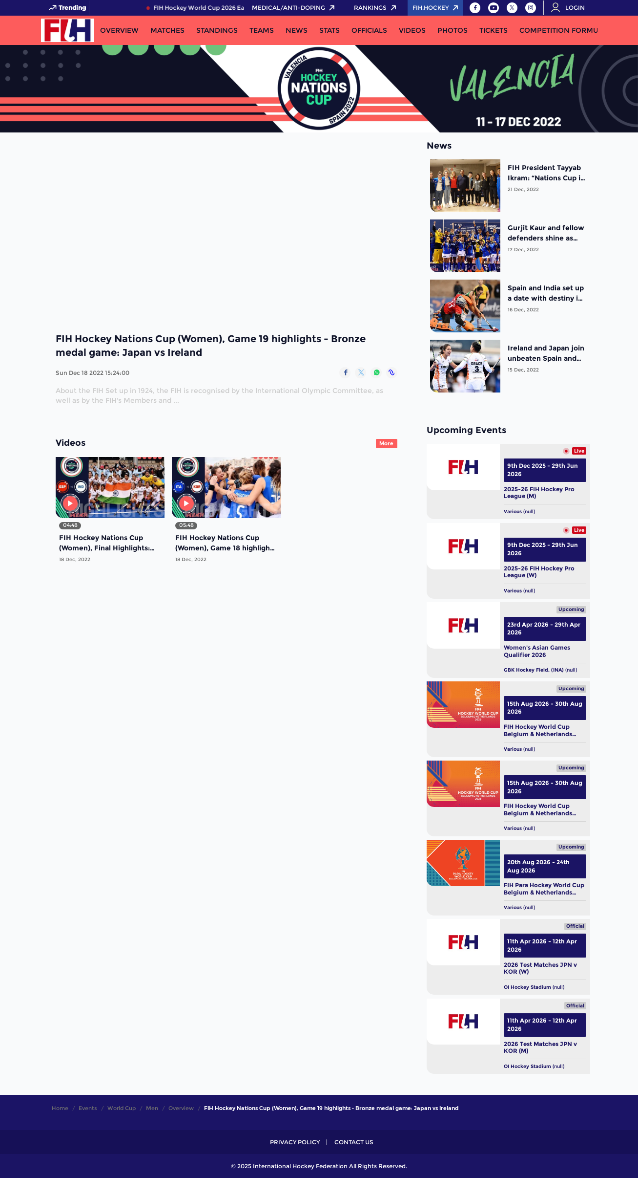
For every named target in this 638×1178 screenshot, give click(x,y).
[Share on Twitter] (360, 372)
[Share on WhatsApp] (376, 372)
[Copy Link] (391, 372)
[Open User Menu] (571, 8)
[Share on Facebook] (344, 372)
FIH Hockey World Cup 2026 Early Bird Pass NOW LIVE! (240, 8)
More (386, 443)
